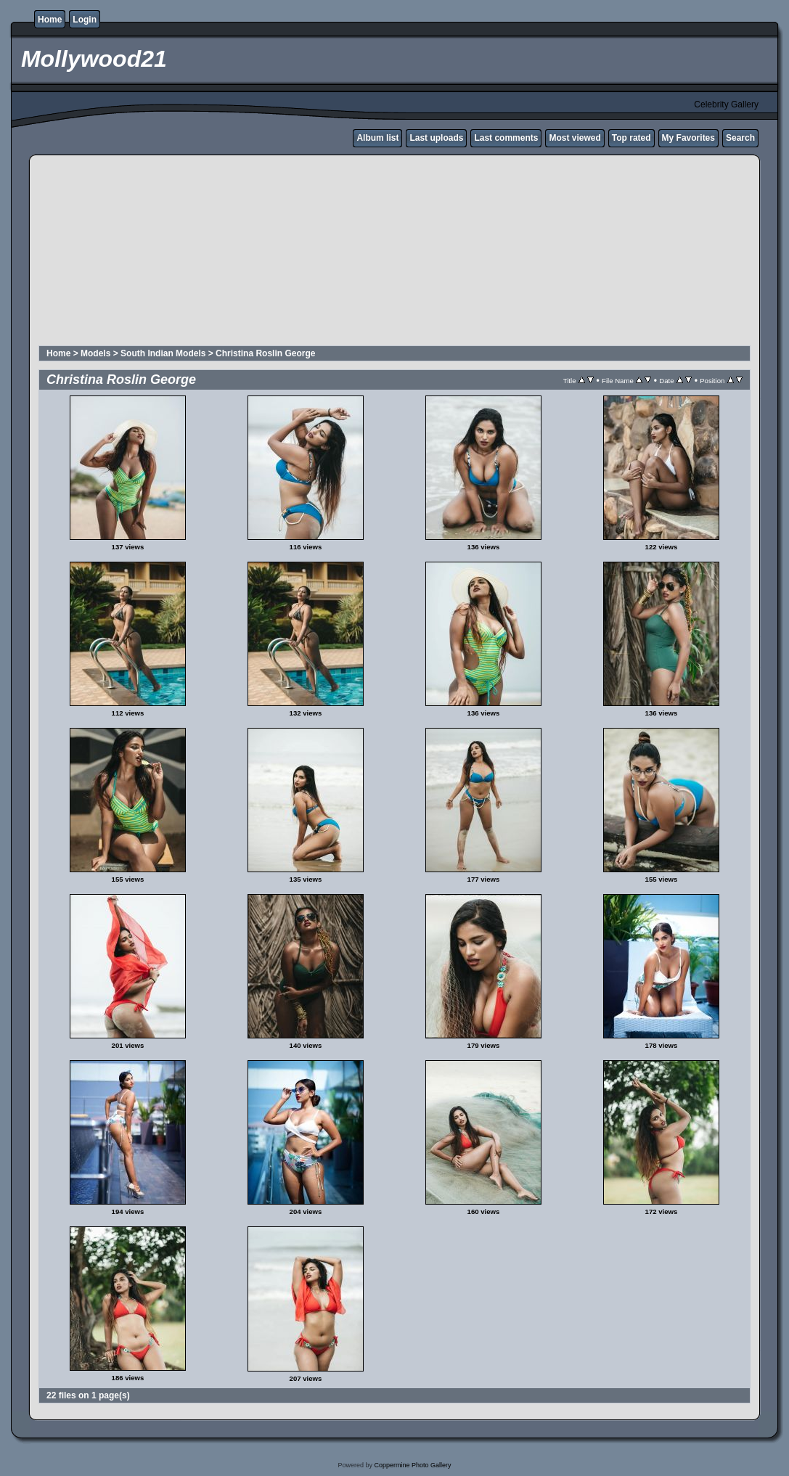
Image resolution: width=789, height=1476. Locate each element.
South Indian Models (162, 353)
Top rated (631, 138)
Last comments (506, 138)
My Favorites (688, 138)
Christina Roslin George (265, 353)
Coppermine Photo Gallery (412, 1465)
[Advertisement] (390, 252)
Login (85, 20)
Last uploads (436, 138)
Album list (377, 138)
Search (740, 138)
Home (50, 20)
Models (95, 353)
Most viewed (574, 138)
